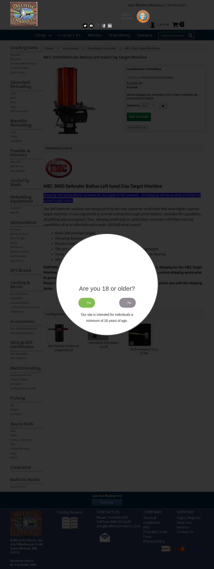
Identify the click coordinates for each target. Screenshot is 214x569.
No (129, 302)
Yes (89, 302)
